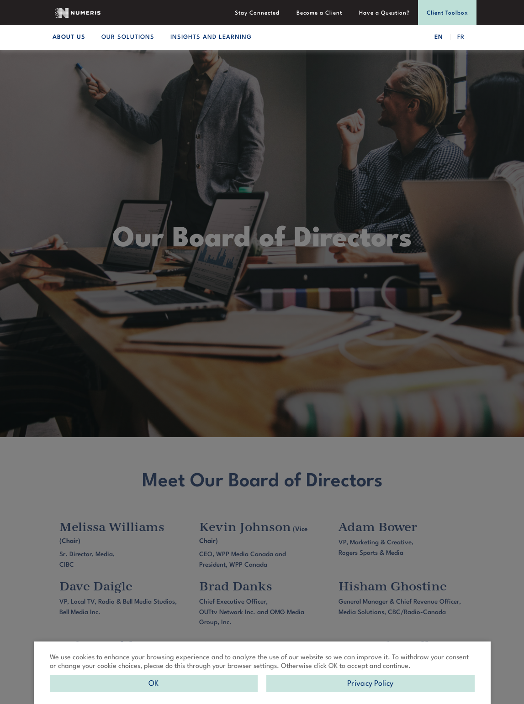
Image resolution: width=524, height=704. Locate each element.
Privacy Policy (370, 684)
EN (438, 37)
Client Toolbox (447, 13)
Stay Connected (258, 13)
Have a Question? (385, 13)
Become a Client (320, 13)
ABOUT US (69, 37)
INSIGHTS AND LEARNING (211, 37)
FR (461, 37)
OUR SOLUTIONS (127, 37)
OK (153, 684)
